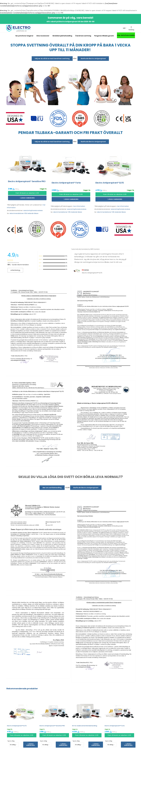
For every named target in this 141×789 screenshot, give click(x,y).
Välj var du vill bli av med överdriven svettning (52, 59)
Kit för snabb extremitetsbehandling (84, 726)
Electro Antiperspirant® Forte (115, 726)
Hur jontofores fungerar (24, 36)
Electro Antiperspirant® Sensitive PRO (52, 726)
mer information (79, 206)
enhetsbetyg (15, 270)
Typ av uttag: (11, 741)
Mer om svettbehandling (52, 488)
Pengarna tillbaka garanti (104, 36)
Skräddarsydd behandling (62, 36)
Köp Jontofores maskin (126, 35)
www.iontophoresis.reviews (33, 210)
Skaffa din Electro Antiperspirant (93, 59)
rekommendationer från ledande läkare (23, 213)
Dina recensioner (42, 36)
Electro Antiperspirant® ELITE (17, 726)
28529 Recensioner (13, 262)
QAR (124, 28)
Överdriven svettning (83, 36)
